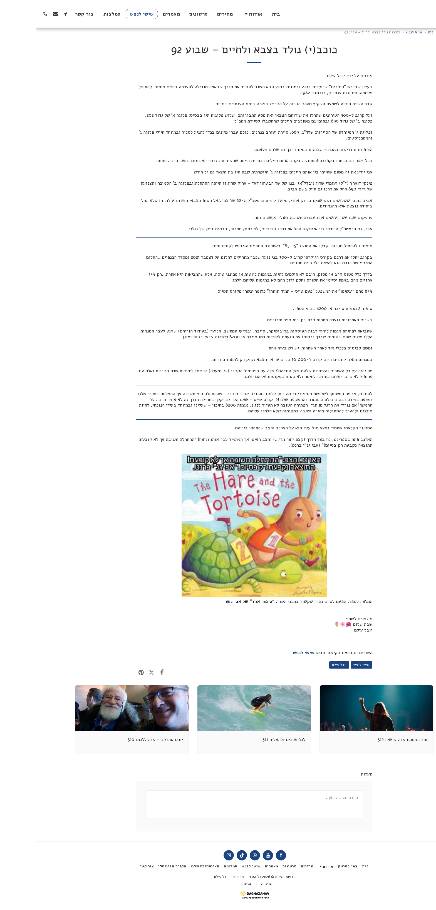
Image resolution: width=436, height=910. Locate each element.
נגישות (210, 883)
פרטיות (230, 883)
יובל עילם (303, 664)
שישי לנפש (378, 32)
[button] (216, 14)
